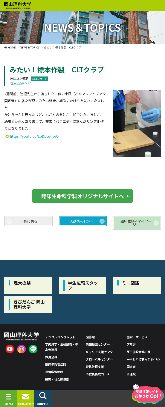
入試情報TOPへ (82, 221)
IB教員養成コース (98, 374)
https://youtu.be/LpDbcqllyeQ (34, 136)
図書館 (90, 337)
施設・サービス (137, 337)
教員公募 (51, 357)
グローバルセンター (99, 359)
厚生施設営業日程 (139, 351)
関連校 (131, 374)
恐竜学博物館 (54, 372)
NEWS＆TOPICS (30, 47)
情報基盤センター (98, 344)
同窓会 (131, 366)
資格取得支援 (95, 366)
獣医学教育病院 (55, 364)
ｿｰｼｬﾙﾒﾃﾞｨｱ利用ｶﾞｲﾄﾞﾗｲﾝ (143, 359)
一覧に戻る (28, 221)
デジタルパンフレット (60, 337)
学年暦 (131, 344)
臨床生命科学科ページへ (136, 222)
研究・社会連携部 (57, 379)
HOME (12, 47)
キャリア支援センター (101, 351)
